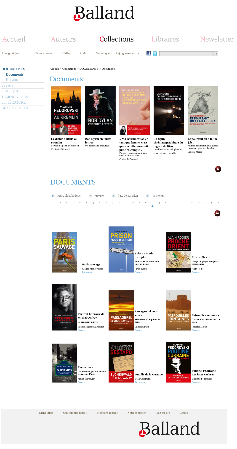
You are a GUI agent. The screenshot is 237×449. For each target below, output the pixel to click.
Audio (83, 53)
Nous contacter (137, 412)
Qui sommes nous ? (75, 412)
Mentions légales (107, 412)
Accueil (54, 68)
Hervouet (13, 80)
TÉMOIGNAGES (14, 97)
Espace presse (43, 53)
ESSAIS (7, 85)
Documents (14, 74)
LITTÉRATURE (13, 102)
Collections (69, 68)
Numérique (103, 53)
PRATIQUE (10, 91)
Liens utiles (46, 412)
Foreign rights (10, 53)
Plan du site (163, 412)
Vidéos (66, 53)
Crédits (184, 412)
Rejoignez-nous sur (127, 53)
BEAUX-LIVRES (14, 108)
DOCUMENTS (13, 69)
